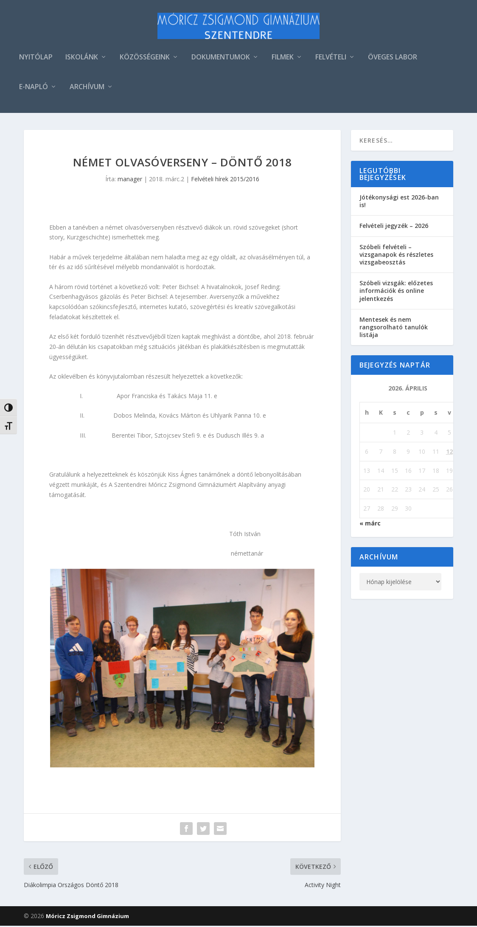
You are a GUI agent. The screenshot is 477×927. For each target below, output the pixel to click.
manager (130, 180)
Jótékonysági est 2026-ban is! (399, 202)
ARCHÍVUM (87, 88)
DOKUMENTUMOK (220, 59)
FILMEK (283, 59)
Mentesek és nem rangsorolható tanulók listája (393, 328)
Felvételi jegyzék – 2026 (393, 227)
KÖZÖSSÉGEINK (145, 59)
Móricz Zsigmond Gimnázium (87, 917)
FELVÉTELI (330, 59)
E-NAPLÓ (33, 88)
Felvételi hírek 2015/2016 (225, 180)
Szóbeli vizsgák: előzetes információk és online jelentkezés (396, 291)
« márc (370, 524)
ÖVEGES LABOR (392, 59)
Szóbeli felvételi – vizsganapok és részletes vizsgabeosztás (396, 255)
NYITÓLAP (36, 59)
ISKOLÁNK (81, 59)
